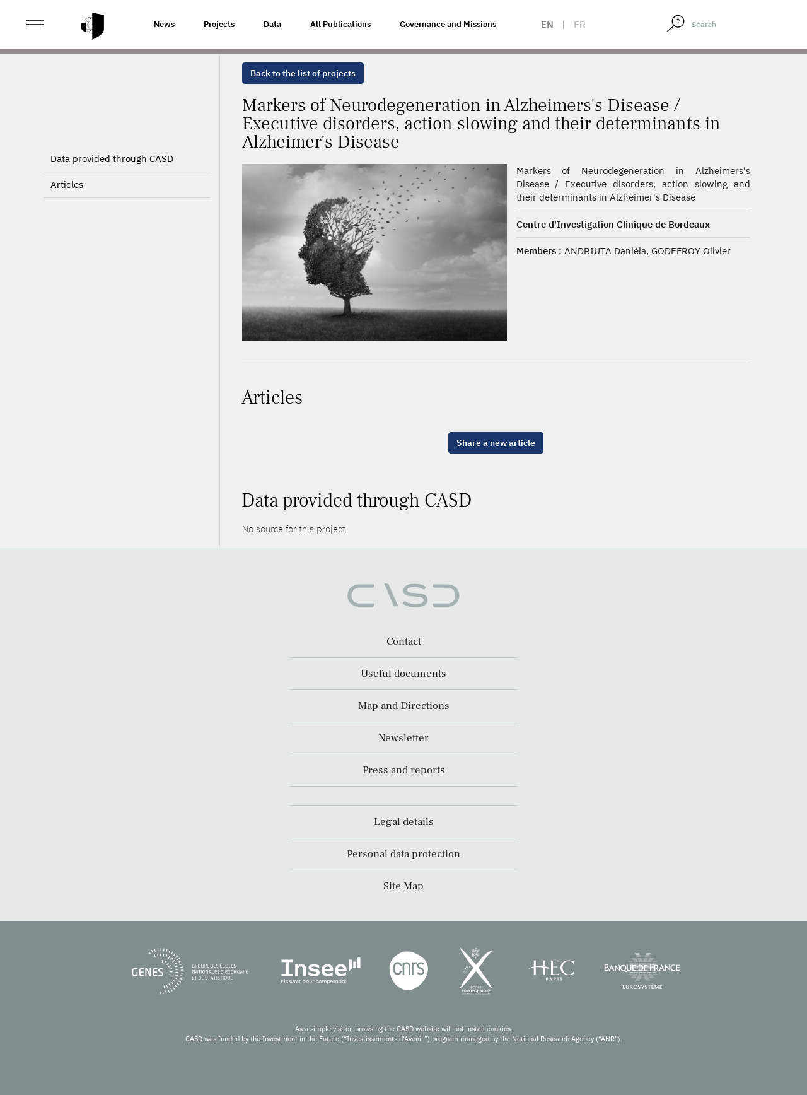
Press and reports (404, 770)
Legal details (404, 822)
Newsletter (403, 738)
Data (272, 24)
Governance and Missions (448, 24)
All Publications (340, 24)
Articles (66, 184)
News (164, 24)
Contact (403, 641)
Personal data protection (403, 854)
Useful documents (403, 674)
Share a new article (495, 442)
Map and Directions (404, 706)
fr (580, 24)
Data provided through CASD (111, 159)
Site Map (403, 886)
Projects (219, 24)
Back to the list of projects (303, 73)
